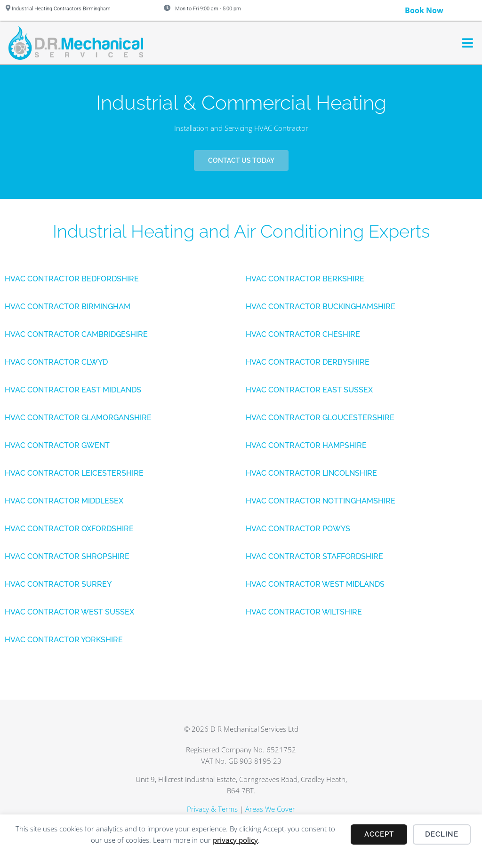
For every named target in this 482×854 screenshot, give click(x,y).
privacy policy (235, 840)
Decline (441, 834)
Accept (379, 834)
